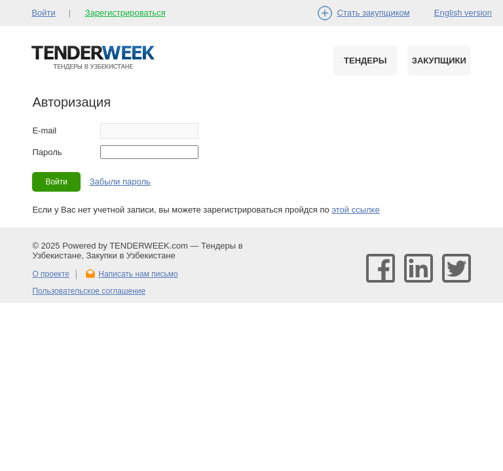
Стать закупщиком (373, 13)
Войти (43, 13)
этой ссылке (355, 210)
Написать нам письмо (137, 274)
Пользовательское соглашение (88, 291)
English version (463, 13)
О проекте (50, 274)
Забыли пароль (120, 181)
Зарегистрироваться (125, 13)
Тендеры (365, 60)
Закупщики (439, 60)
